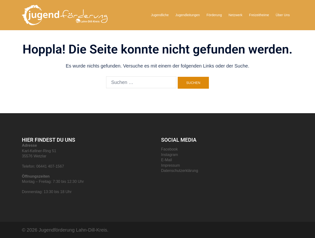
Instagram (169, 155)
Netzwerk (235, 15)
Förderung (214, 15)
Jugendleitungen (187, 15)
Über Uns (283, 15)
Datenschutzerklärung (179, 171)
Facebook (169, 149)
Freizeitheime (259, 15)
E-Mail (166, 160)
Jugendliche (160, 15)
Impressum (170, 165)
